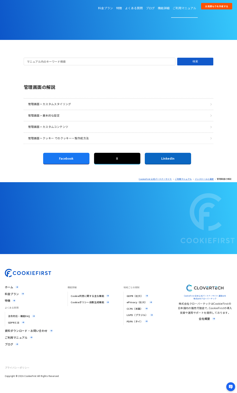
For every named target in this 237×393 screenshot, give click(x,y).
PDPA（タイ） (135, 321)
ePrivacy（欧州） (137, 302)
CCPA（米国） (135, 308)
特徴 (119, 8)
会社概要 (204, 319)
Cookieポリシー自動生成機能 (87, 302)
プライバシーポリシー (17, 367)
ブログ (150, 8)
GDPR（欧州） (135, 296)
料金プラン (105, 8)
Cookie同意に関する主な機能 (87, 296)
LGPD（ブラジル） (137, 315)
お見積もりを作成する (216, 6)
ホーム (9, 287)
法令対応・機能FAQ (19, 316)
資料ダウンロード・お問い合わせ (26, 331)
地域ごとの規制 (131, 287)
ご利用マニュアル (184, 8)
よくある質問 (134, 8)
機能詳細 (164, 8)
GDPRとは (13, 322)
